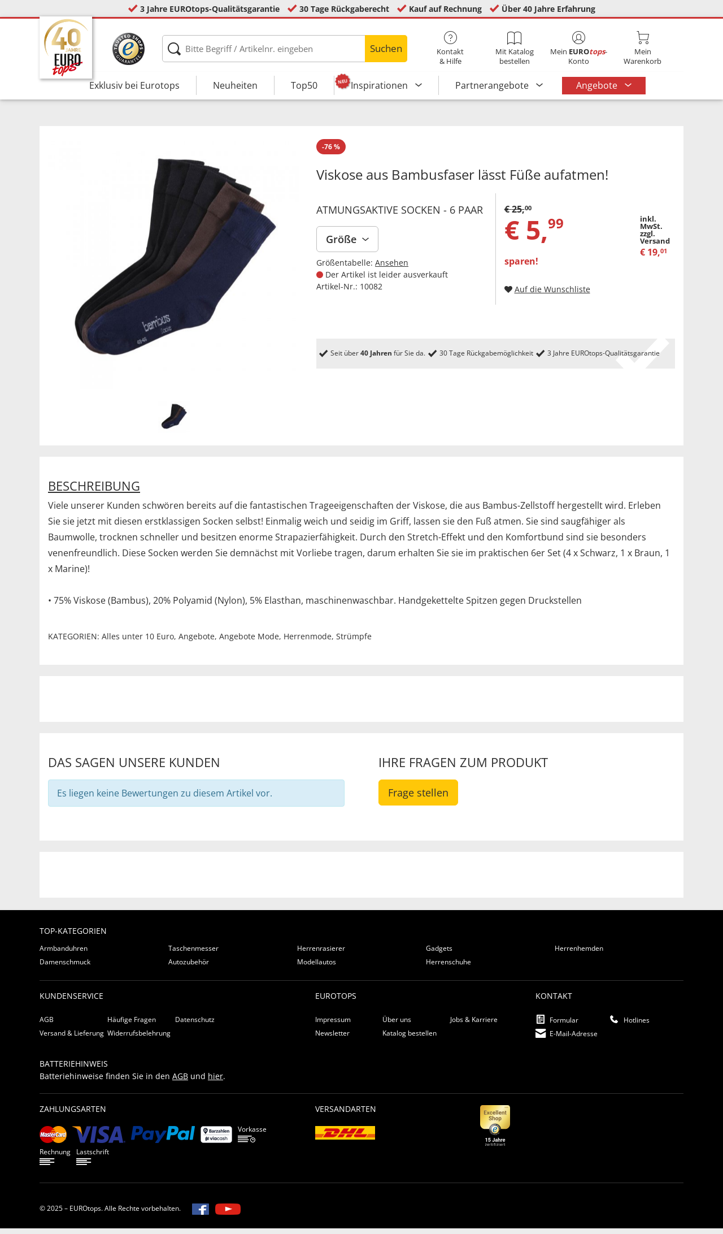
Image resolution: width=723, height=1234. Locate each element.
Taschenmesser (193, 954)
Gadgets (439, 954)
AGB (47, 1025)
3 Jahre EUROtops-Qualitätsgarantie (210, 8)
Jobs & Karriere (474, 1025)
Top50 (304, 85)
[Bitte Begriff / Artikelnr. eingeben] (284, 48)
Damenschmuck (65, 967)
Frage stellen (418, 798)
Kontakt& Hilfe (450, 48)
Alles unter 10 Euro (138, 642)
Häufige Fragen (131, 1025)
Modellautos (316, 967)
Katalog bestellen (409, 1039)
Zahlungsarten (73, 1114)
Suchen (386, 48)
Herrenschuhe (448, 967)
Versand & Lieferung (72, 1039)
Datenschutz (195, 1025)
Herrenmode (308, 642)
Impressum (333, 1025)
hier (215, 1081)
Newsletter (332, 1039)
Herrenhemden (579, 954)
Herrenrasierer (321, 954)
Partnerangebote (493, 85)
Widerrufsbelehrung (139, 1039)
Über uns (396, 1025)
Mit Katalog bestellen (514, 48)
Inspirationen (380, 85)
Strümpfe (354, 642)
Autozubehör (188, 967)
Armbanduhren (64, 954)
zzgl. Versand (655, 243)
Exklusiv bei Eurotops (134, 85)
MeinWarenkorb (642, 48)
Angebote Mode (249, 642)
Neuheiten (235, 85)
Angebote (598, 85)
